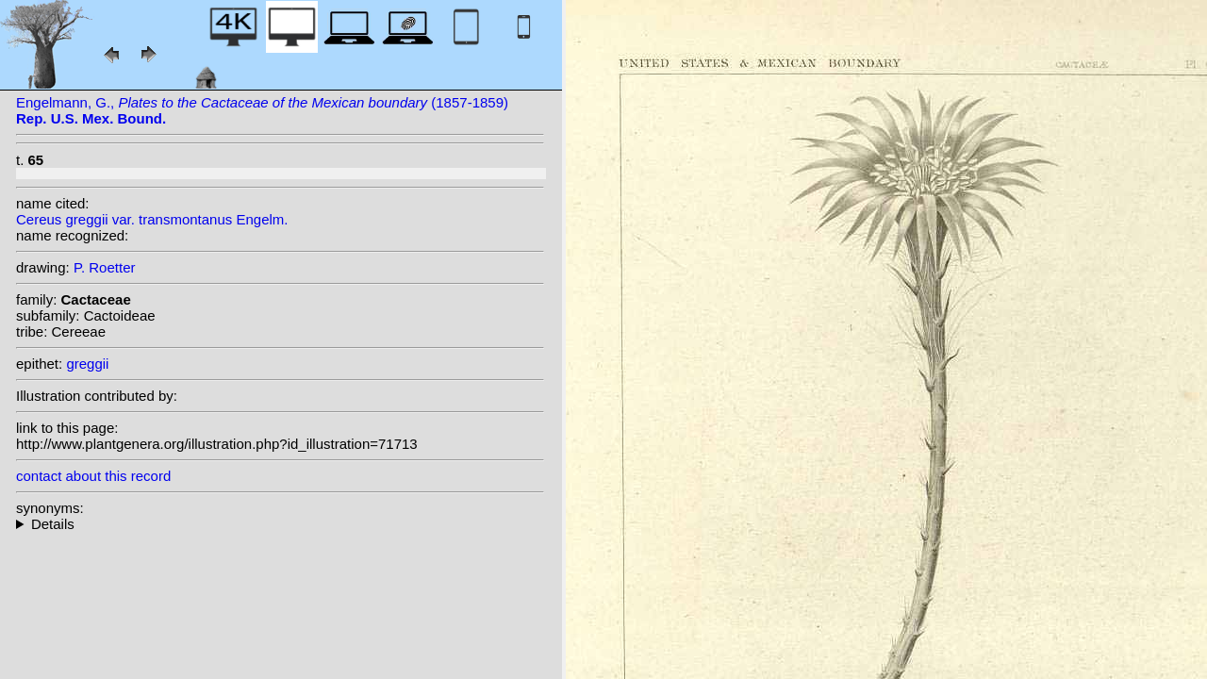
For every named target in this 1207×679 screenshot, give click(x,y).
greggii (87, 364)
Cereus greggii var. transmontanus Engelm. (152, 219)
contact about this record (93, 476)
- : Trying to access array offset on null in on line (280, 524)
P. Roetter (105, 267)
